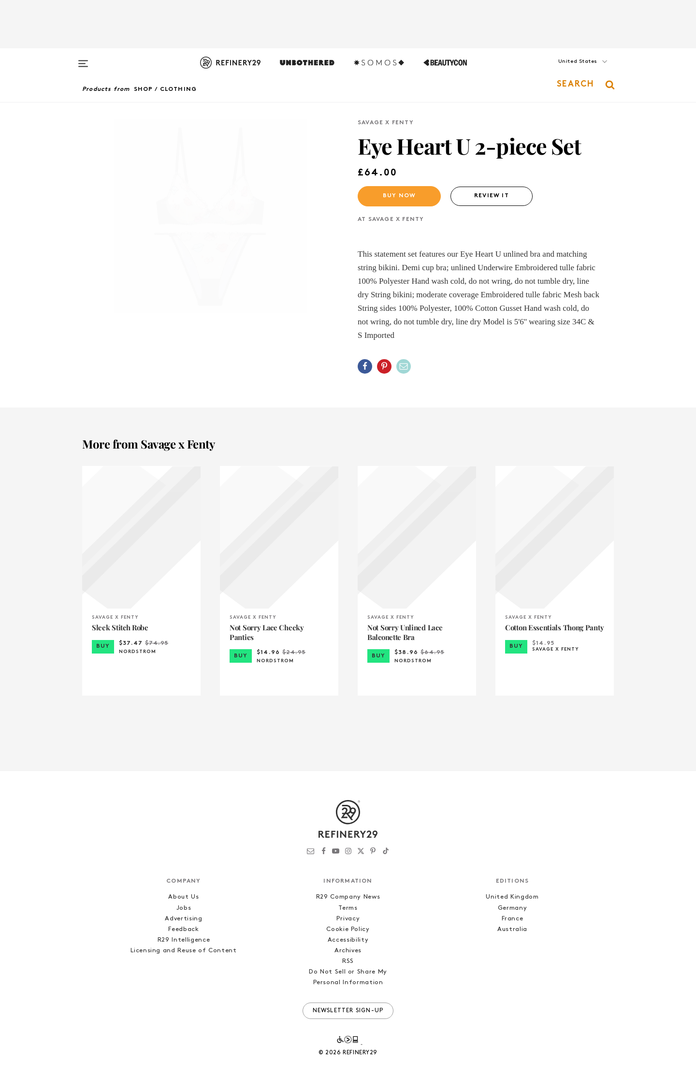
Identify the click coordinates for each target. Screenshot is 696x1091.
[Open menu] (83, 59)
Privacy (348, 919)
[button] (565, 71)
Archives (348, 950)
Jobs (183, 908)
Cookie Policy (347, 929)
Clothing (178, 89)
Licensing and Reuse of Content (183, 950)
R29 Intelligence (184, 940)
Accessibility (348, 940)
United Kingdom (512, 897)
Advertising (183, 919)
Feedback (183, 929)
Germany (512, 908)
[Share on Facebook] (365, 366)
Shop (143, 89)
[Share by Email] (403, 366)
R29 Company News (348, 897)
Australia (512, 929)
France (512, 919)
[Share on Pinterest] (384, 366)
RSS (348, 961)
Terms (347, 908)
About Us (183, 897)
